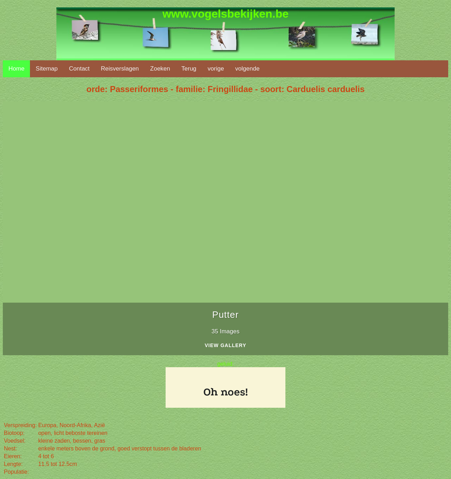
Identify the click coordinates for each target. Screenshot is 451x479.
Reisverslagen (120, 68)
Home (16, 68)
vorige (216, 68)
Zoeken (160, 68)
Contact (79, 68)
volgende (247, 68)
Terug (189, 68)
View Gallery (225, 345)
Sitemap (46, 68)
